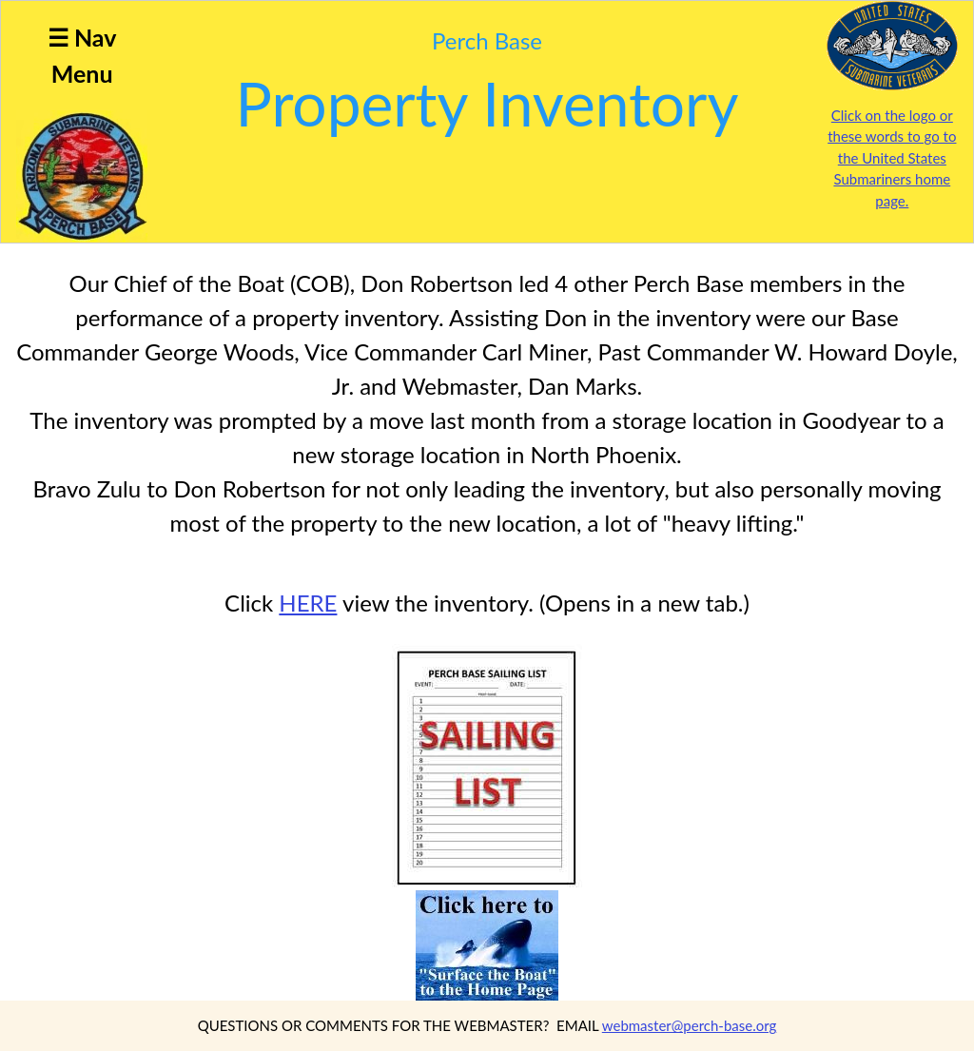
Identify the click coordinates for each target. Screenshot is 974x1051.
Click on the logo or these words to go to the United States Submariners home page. (892, 158)
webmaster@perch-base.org (689, 1025)
